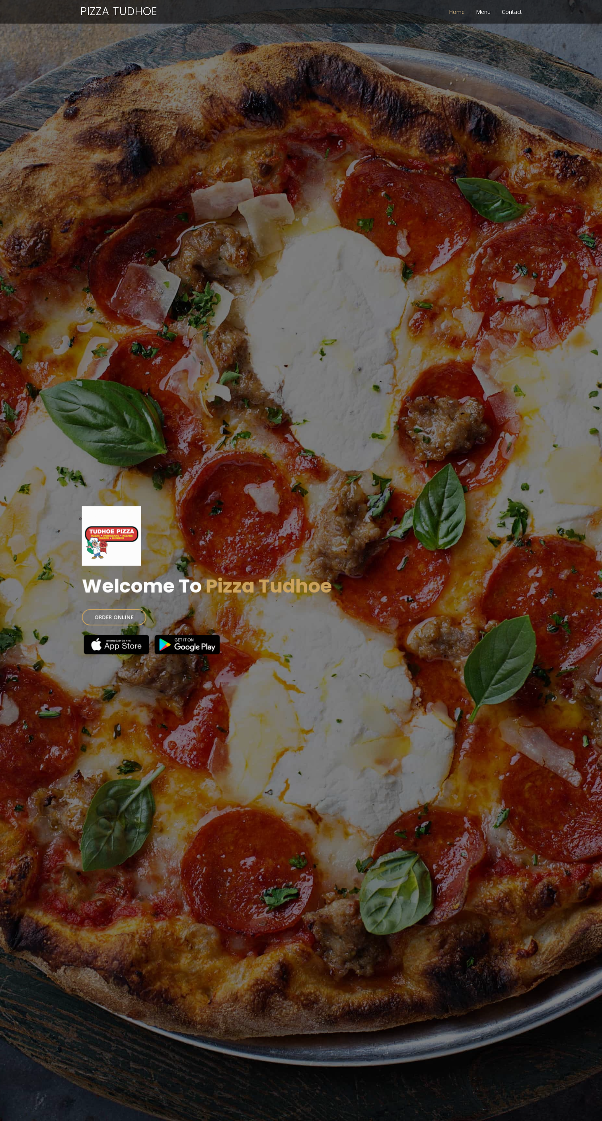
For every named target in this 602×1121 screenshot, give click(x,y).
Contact (512, 12)
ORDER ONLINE (121, 614)
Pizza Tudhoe (119, 11)
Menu (483, 12)
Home (457, 12)
